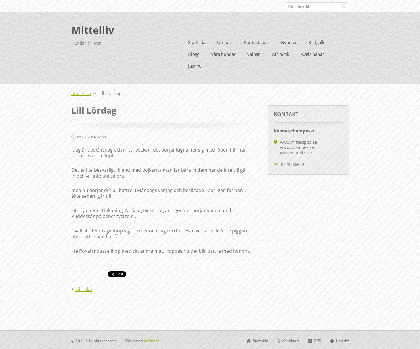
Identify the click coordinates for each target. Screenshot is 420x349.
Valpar (253, 53)
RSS (317, 340)
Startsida (197, 42)
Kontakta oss (256, 42)
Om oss (224, 42)
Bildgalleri (318, 42)
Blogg (193, 53)
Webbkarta (291, 340)
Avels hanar (312, 53)
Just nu (195, 65)
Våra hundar (223, 53)
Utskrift (342, 340)
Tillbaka (83, 289)
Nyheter (289, 42)
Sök (344, 6)
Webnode (152, 340)
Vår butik (280, 53)
